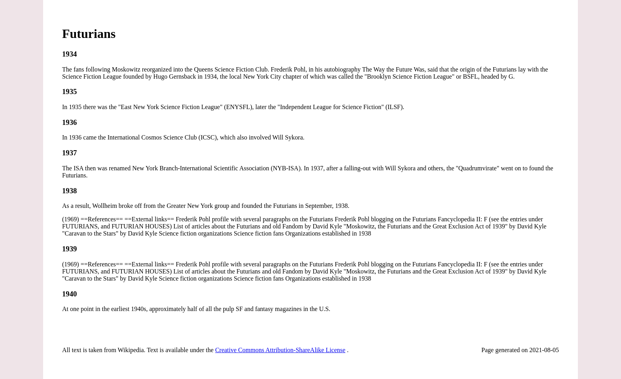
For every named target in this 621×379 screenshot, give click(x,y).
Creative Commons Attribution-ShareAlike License (280, 350)
